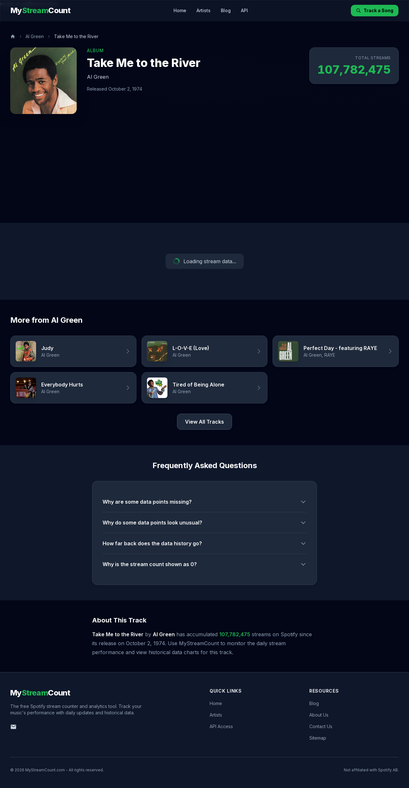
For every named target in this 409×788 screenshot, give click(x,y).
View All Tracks (204, 421)
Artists (204, 10)
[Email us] (13, 727)
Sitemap (317, 738)
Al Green (35, 36)
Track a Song (374, 10)
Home (180, 10)
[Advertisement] (204, 175)
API (244, 10)
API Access (221, 726)
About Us (318, 715)
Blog (226, 10)
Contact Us (320, 726)
